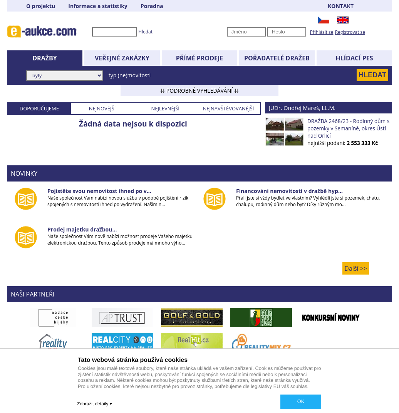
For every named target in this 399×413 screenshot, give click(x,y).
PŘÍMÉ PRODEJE (199, 58)
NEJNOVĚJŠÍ (102, 108)
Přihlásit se (322, 32)
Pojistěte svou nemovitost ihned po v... (99, 191)
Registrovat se (350, 32)
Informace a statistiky (97, 6)
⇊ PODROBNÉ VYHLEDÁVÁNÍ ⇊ (199, 90)
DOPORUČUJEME (39, 108)
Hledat (145, 31)
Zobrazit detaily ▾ (94, 403)
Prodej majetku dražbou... (82, 229)
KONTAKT (341, 6)
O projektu (40, 6)
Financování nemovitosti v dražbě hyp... (289, 191)
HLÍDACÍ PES (354, 58)
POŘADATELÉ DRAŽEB (277, 58)
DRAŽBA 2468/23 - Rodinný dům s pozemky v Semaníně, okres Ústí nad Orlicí (348, 128)
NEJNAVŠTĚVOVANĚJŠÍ (228, 108)
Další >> (355, 268)
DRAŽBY (44, 58)
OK (300, 401)
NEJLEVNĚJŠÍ (165, 108)
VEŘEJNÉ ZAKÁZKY (122, 58)
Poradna (152, 6)
